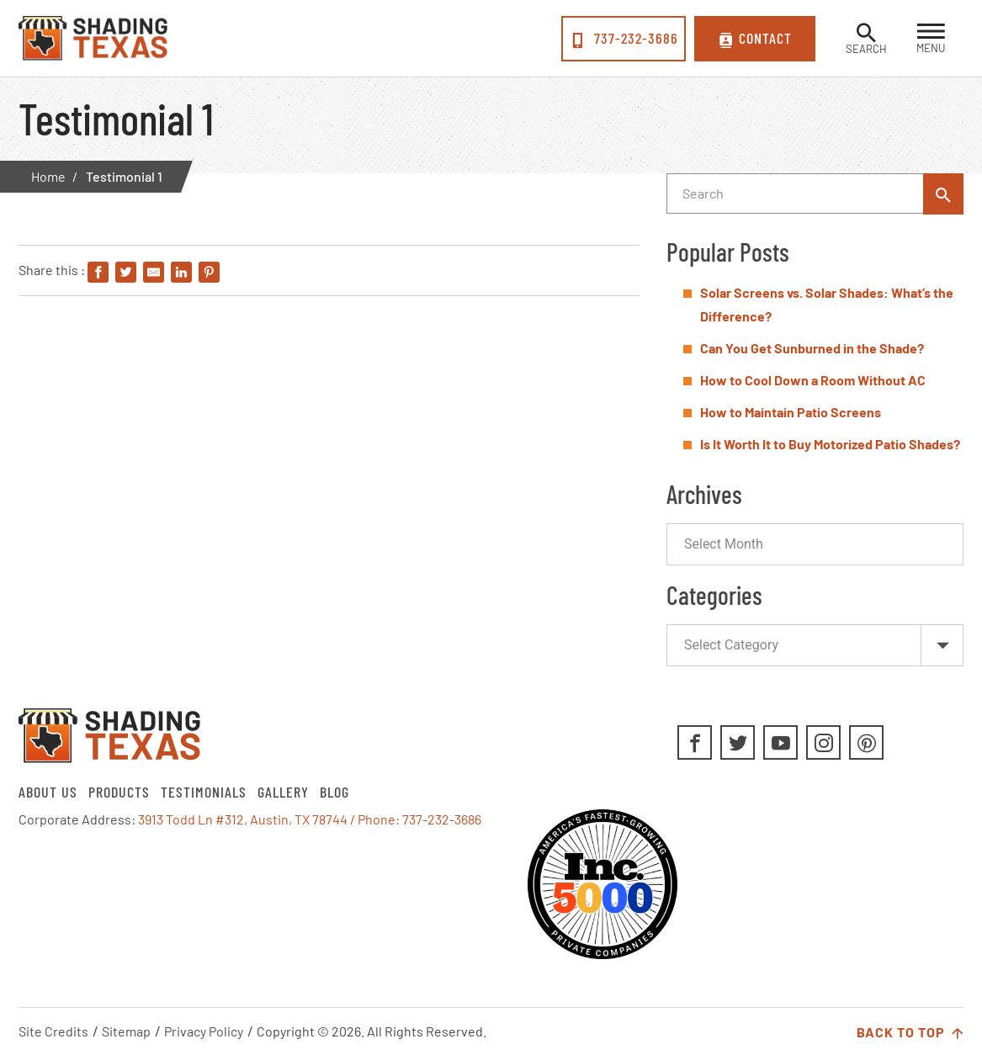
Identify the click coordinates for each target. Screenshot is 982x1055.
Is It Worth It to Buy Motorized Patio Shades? (830, 444)
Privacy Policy (203, 1031)
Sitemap (126, 1031)
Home (48, 176)
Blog (334, 791)
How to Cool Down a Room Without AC (813, 380)
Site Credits (53, 1031)
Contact (755, 39)
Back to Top (910, 1033)
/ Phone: (376, 819)
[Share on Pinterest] (209, 273)
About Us (48, 791)
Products (119, 791)
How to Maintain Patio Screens (790, 412)
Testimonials (204, 791)
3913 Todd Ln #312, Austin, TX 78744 (243, 819)
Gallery (283, 791)
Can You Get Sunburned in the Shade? (812, 348)
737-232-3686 (624, 39)
